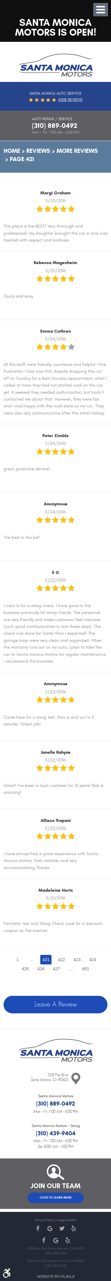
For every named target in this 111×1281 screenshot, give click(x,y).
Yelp (73, 1228)
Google (49, 1228)
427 (56, 968)
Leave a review (55, 1004)
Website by (55, 1276)
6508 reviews (70, 99)
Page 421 (22, 159)
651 (85, 968)
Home (12, 151)
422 (61, 959)
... (31, 959)
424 (92, 959)
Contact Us (76, 1079)
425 (25, 968)
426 (40, 968)
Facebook (38, 1228)
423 (77, 959)
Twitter (61, 1228)
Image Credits (66, 1220)
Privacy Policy (44, 1220)
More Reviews (77, 151)
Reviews (38, 151)
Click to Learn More (56, 1197)
